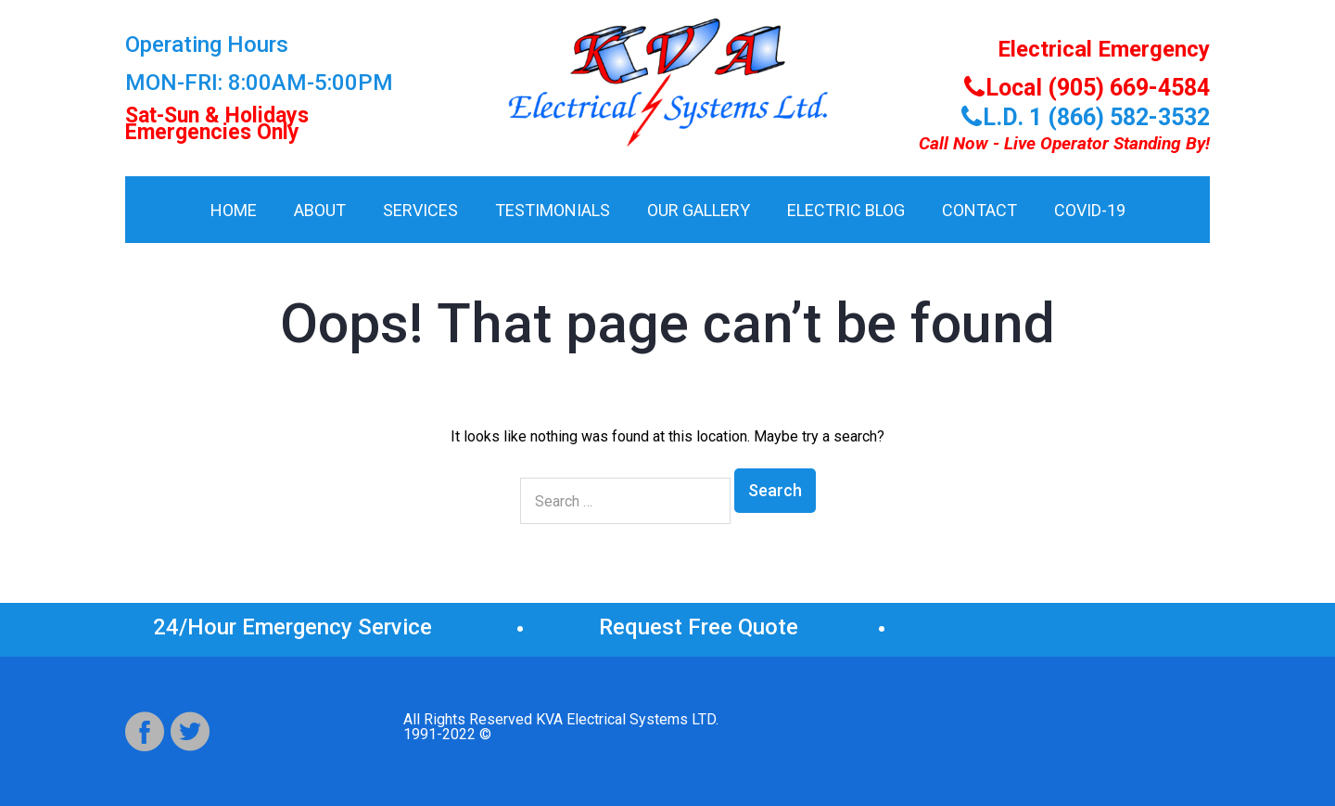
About (320, 210)
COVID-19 (1089, 210)
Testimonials (552, 210)
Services (420, 210)
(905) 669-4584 (1060, 627)
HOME (233, 210)
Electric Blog (846, 210)
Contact (979, 210)
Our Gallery (698, 210)
